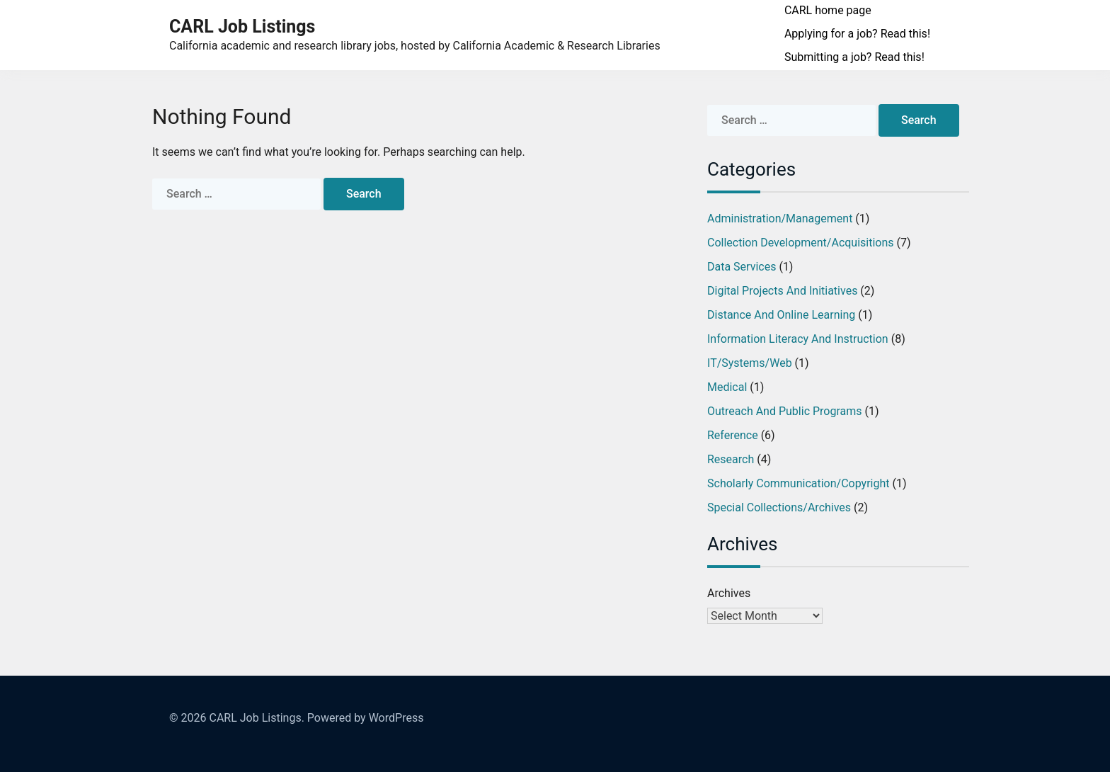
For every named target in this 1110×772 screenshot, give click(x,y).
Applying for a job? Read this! (857, 33)
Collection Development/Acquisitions (800, 242)
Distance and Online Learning (781, 315)
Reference (732, 435)
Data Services (741, 266)
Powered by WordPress (365, 718)
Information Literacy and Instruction (797, 339)
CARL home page (827, 10)
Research (730, 459)
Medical (727, 387)
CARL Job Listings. (256, 718)
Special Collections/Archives (779, 507)
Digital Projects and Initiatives (782, 290)
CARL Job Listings (242, 26)
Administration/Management (779, 218)
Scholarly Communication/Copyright (798, 483)
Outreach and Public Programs (784, 411)
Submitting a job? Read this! (854, 57)
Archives (728, 593)
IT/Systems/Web (749, 363)
